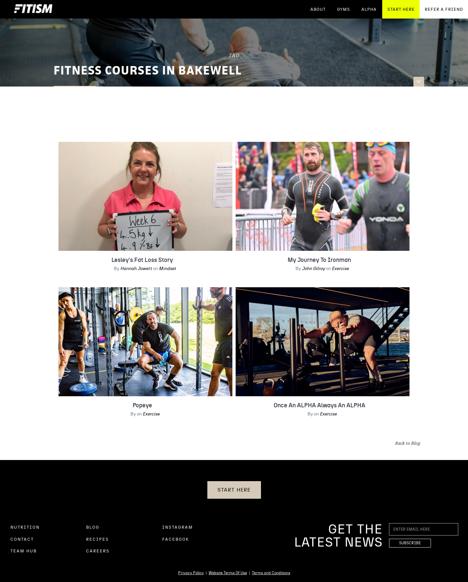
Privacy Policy (191, 573)
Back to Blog (407, 443)
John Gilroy (313, 268)
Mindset (167, 268)
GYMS (343, 9)
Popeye (142, 406)
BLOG (92, 527)
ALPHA (369, 9)
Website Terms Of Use (228, 573)
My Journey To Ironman (319, 260)
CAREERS (98, 551)
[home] (33, 9)
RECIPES (97, 539)
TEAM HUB (23, 551)
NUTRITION (25, 527)
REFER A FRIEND (444, 9)
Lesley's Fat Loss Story (142, 260)
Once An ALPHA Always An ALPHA (319, 406)
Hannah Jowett (136, 268)
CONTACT (22, 539)
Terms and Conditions (271, 573)
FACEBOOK (175, 539)
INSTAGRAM (177, 527)
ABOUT (318, 9)
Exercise (340, 268)
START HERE (401, 9)
